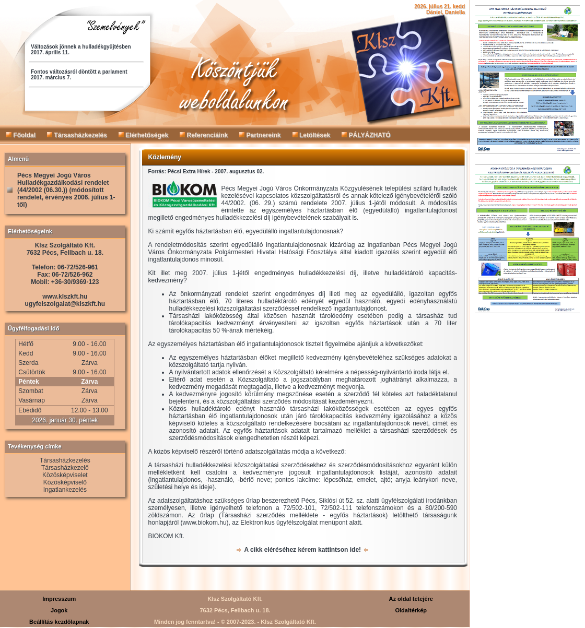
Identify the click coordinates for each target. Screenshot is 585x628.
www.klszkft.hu (64, 296)
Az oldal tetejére (411, 599)
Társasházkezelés (77, 135)
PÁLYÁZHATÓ (366, 135)
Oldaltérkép (411, 610)
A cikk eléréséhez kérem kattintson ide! (302, 549)
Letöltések (311, 135)
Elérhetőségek (143, 135)
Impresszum (59, 599)
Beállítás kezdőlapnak (59, 622)
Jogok (59, 610)
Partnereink (259, 135)
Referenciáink (204, 135)
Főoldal (21, 135)
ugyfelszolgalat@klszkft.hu (65, 303)
